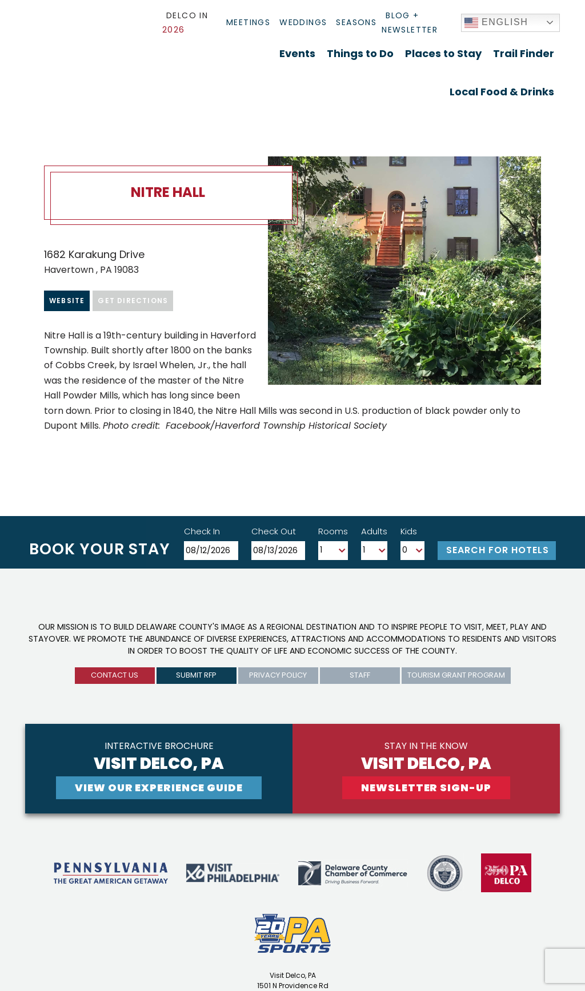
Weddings (303, 22)
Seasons (356, 22)
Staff (360, 675)
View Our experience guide (159, 787)
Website (67, 300)
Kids (408, 531)
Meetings (248, 22)
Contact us (114, 675)
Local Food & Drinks (502, 91)
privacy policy (278, 675)
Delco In (185, 22)
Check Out (273, 531)
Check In (202, 531)
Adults (374, 531)
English (496, 23)
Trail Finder (523, 53)
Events (297, 53)
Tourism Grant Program (456, 675)
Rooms (333, 531)
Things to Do (360, 53)
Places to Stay (443, 53)
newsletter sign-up (426, 787)
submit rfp (196, 675)
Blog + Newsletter (410, 22)
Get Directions (133, 300)
